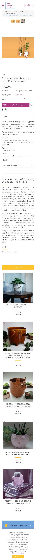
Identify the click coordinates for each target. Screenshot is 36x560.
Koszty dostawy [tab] (18, 165)
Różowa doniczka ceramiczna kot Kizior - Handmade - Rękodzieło (18, 454)
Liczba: (4, 99)
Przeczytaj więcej (18, 553)
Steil (3, 75)
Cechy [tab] (18, 160)
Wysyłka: (5, 91)
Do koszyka (17, 105)
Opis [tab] (18, 116)
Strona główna (7, 11)
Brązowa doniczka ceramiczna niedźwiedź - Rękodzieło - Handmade (18, 405)
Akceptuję (18, 556)
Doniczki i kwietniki (8, 13)
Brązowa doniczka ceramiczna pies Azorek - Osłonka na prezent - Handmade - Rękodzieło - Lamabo (18, 355)
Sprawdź (19, 95)
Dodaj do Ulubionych (31, 105)
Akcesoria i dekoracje (19, 11)
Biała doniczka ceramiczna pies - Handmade (18, 306)
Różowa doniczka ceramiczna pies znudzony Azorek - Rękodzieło (18, 502)
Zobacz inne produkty (10, 252)
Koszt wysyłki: (6, 95)
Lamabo (18, 312)
